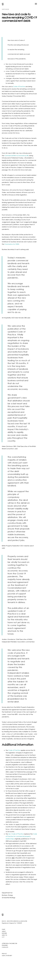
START (3, 929)
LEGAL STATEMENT (7, 955)
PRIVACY (4, 953)
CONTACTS (5, 947)
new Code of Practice (16, 834)
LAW (3, 937)
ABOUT (4, 931)
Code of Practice (19, 86)
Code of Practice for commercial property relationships (21, 836)
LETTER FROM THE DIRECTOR (9, 943)
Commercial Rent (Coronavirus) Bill (16, 155)
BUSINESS (4, 933)
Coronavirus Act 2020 (12, 244)
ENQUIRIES (5, 945)
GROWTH (4, 935)
